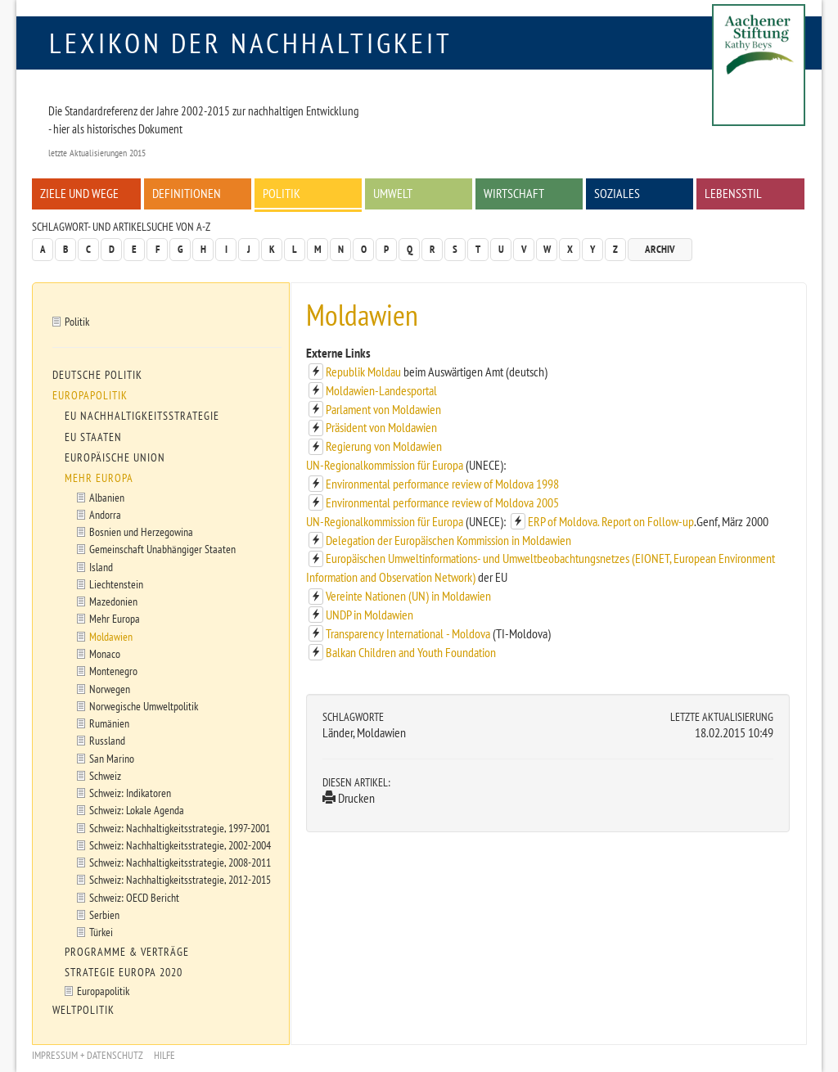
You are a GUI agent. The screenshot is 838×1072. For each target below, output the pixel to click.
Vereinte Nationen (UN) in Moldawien (408, 596)
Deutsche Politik (97, 374)
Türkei (101, 931)
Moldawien (111, 636)
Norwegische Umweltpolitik (143, 706)
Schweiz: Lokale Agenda (136, 810)
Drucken (348, 798)
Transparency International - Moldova (409, 633)
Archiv (660, 249)
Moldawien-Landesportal (381, 390)
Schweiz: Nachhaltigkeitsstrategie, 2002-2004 (180, 845)
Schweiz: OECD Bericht (134, 897)
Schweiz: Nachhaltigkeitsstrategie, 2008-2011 (180, 862)
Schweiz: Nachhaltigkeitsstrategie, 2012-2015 (180, 879)
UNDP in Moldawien (369, 614)
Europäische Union (115, 457)
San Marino (111, 758)
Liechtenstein (116, 584)
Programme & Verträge (127, 951)
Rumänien (109, 723)
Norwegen (109, 688)
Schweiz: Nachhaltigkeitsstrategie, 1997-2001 (179, 828)
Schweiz (105, 775)
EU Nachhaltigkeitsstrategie (142, 415)
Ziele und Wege (79, 193)
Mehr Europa (99, 478)
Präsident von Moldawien (381, 427)
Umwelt (392, 193)
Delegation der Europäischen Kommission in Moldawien (448, 540)
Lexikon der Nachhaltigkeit (251, 42)
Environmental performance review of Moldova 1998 (442, 483)
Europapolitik (90, 395)
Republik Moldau (364, 371)
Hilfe (164, 1055)
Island (101, 566)
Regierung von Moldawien (384, 446)
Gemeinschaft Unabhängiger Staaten (162, 548)
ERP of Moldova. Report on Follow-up (611, 521)
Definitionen (186, 193)
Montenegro (113, 670)
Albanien (106, 497)
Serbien (104, 914)
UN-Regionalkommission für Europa (386, 465)
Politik (281, 193)
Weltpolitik (83, 1009)
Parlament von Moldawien (383, 409)
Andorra (105, 514)
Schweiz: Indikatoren (130, 792)
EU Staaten (93, 437)
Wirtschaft (514, 193)
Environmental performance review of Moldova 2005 (442, 502)
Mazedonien (113, 601)
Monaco (104, 653)
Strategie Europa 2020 (123, 972)
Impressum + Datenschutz (87, 1055)
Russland (107, 740)
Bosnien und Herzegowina (141, 531)
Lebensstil (733, 193)
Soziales (617, 193)
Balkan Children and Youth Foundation (411, 652)
